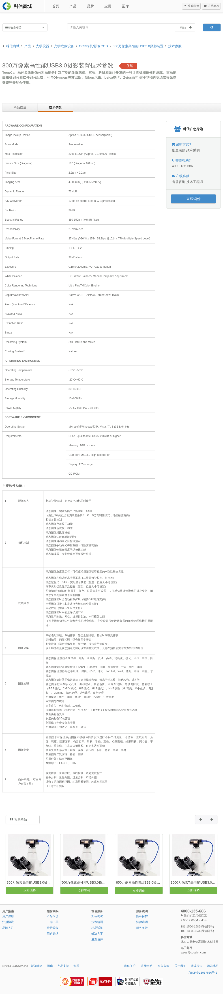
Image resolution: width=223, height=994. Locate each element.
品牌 (90, 6)
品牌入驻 (8, 927)
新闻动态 (37, 966)
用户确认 (52, 933)
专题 (76, 966)
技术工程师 (194, 182)
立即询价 (193, 199)
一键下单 (52, 922)
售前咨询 (178, 182)
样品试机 (97, 927)
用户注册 (8, 916)
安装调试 (97, 916)
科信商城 (12, 46)
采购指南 (191, 6)
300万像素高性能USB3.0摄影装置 (138, 46)
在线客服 (211, 6)
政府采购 (193, 150)
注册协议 (8, 922)
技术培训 (97, 922)
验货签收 (52, 927)
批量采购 (178, 150)
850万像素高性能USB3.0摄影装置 (139, 882)
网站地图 (213, 966)
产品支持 (63, 966)
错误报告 (196, 966)
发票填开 (97, 939)
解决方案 (97, 933)
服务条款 (142, 927)
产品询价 (52, 916)
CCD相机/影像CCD (93, 46)
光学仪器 (42, 46)
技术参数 (175, 46)
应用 (108, 6)
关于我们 (180, 966)
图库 (125, 6)
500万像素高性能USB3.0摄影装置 (84, 882)
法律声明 (142, 922)
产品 (73, 6)
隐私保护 (142, 916)
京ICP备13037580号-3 (202, 972)
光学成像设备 (64, 46)
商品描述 (20, 107)
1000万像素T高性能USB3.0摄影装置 (194, 882)
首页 (55, 6)
